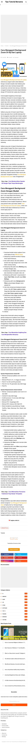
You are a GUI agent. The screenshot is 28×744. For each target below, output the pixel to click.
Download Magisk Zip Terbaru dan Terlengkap (15, 675)
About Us (4, 733)
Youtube (4, 619)
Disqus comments (14, 549)
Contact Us (4, 735)
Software (4, 608)
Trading (4, 613)
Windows (4, 616)
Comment (16, 57)
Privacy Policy (5, 725)
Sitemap (4, 736)
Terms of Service (5, 727)
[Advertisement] (14, 29)
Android (4, 596)
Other (3, 605)
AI (2, 593)
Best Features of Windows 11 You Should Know (16, 647)
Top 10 (3, 611)
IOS (3, 602)
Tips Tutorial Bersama (13, 741)
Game (3, 599)
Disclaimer (4, 724)
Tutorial (10, 57)
